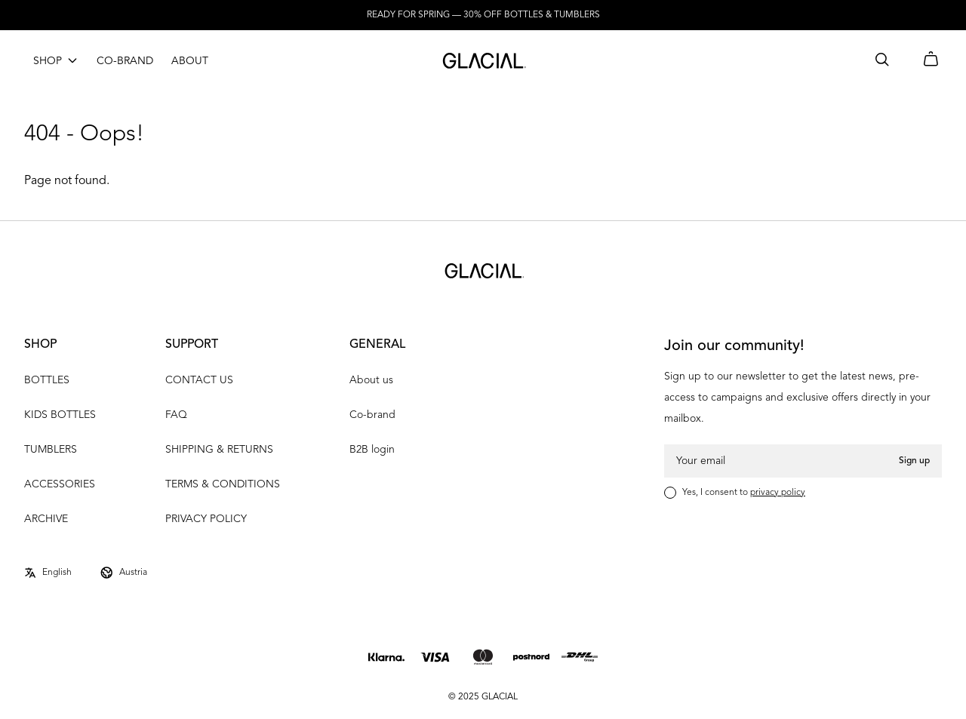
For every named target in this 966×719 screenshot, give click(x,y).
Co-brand (372, 415)
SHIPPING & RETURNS (219, 449)
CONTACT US (199, 380)
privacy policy (777, 492)
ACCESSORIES (59, 484)
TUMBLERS (50, 449)
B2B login (372, 449)
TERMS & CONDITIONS (222, 484)
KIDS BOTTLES (60, 415)
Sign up (914, 461)
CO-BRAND (125, 61)
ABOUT (189, 61)
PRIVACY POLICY (206, 519)
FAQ (176, 415)
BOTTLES (46, 380)
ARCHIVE (46, 519)
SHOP (47, 61)
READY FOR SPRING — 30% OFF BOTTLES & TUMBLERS (483, 15)
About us (371, 380)
